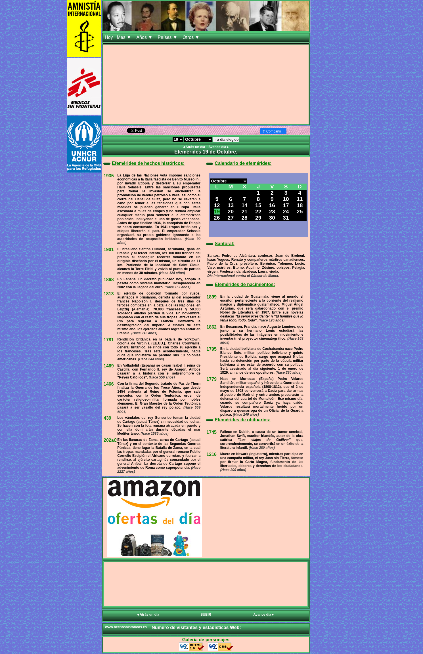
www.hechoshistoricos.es (126, 627)
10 (286, 199)
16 (272, 205)
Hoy (109, 37)
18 (300, 205)
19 (217, 212)
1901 (109, 249)
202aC (110, 440)
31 (286, 218)
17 (286, 205)
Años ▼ (145, 37)
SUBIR (205, 615)
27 (231, 218)
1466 (109, 384)
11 (300, 199)
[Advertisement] (206, 84)
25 (300, 212)
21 (244, 212)
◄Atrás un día (194, 147)
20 (231, 212)
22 (258, 212)
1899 (211, 297)
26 (217, 218)
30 (272, 218)
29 (258, 218)
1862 (211, 327)
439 (107, 418)
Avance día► (219, 147)
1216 (211, 454)
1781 (109, 339)
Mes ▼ (124, 37)
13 (231, 205)
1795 (211, 349)
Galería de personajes (205, 639)
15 (258, 205)
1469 (109, 365)
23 (272, 212)
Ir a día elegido (225, 139)
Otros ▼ (192, 37)
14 (244, 205)
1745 (211, 432)
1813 (109, 293)
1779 (211, 379)
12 (217, 205)
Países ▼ (168, 37)
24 (286, 212)
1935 (109, 175)
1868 (109, 279)
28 (244, 218)
